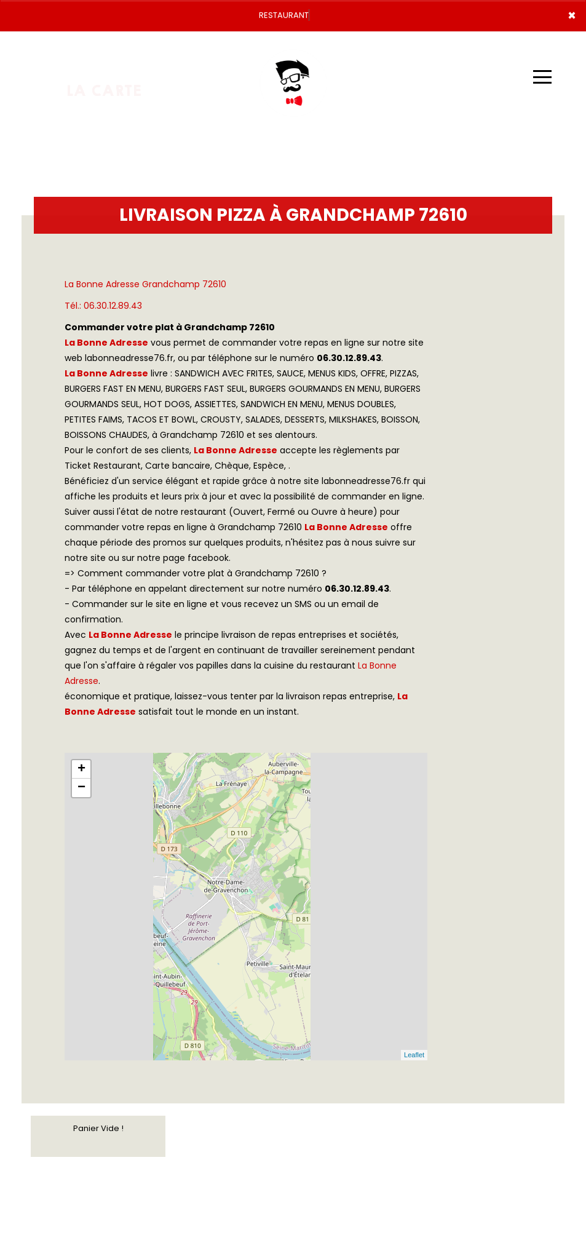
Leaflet (414, 1054)
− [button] (81, 788)
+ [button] (81, 769)
